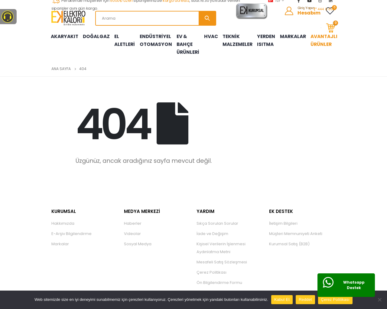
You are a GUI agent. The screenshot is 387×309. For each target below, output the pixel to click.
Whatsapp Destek (354, 285)
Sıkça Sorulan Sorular (217, 219)
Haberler (132, 219)
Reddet (305, 299)
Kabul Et (282, 299)
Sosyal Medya (137, 239)
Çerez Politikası (211, 268)
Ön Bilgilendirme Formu (219, 278)
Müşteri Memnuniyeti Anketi (295, 229)
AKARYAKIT (63, 34)
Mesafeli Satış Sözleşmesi (222, 257)
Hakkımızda (62, 219)
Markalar (60, 239)
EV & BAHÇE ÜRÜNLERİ (186, 42)
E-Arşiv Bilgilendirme (71, 229)
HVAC (212, 34)
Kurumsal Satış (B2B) (289, 239)
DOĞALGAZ (94, 34)
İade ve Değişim (212, 229)
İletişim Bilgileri (283, 219)
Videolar (132, 229)
